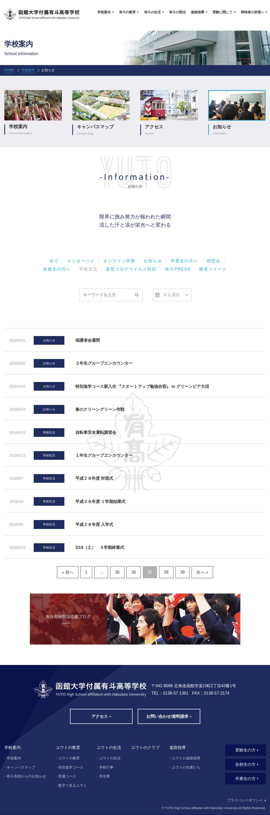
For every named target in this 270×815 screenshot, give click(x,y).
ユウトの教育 (69, 758)
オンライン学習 (119, 261)
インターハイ (81, 261)
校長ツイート (213, 269)
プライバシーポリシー (245, 800)
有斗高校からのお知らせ (26, 776)
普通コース (67, 776)
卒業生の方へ (184, 261)
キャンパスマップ (21, 767)
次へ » (202, 572)
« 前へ (67, 572)
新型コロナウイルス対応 (131, 269)
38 (166, 572)
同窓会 (213, 261)
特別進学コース (70, 767)
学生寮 (104, 776)
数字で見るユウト (72, 785)
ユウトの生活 (110, 758)
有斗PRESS (178, 269)
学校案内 (27, 70)
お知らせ (153, 261)
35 (117, 572)
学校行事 (106, 767)
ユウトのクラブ (145, 747)
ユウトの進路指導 (186, 758)
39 (182, 572)
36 (133, 572)
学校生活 (88, 269)
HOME (9, 70)
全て (54, 261)
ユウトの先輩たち (186, 767)
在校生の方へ (57, 269)
